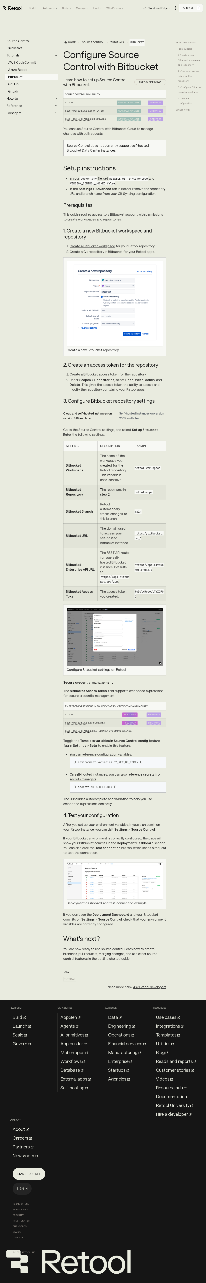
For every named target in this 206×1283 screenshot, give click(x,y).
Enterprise (155, 103)
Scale (20, 1034)
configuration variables (114, 754)
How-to (12, 98)
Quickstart (14, 48)
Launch (22, 1025)
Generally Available (128, 103)
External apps (75, 1078)
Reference (14, 106)
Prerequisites (185, 48)
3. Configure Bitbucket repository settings (190, 90)
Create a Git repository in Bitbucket (96, 252)
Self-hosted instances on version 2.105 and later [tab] (141, 416)
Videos (164, 1078)
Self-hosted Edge (76, 110)
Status (17, 1232)
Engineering (121, 1025)
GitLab (13, 91)
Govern (22, 1043)
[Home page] (69, 42)
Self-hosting (74, 1087)
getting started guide (113, 958)
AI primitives (74, 1034)
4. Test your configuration (185, 101)
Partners (23, 1146)
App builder (73, 1043)
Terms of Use (21, 1204)
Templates (168, 1034)
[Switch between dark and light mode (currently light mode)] (175, 8)
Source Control (18, 41)
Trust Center (21, 1221)
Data (115, 1017)
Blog (162, 1052)
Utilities (165, 1043)
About (21, 1129)
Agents (69, 1025)
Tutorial (69, 979)
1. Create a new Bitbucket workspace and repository (189, 60)
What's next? (183, 109)
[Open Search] (192, 8)
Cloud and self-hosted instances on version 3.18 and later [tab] (87, 416)
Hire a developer (174, 1114)
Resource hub (171, 1087)
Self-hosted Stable (77, 119)
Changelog (20, 1226)
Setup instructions (186, 42)
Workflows (72, 1061)
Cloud (69, 102)
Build (19, 1017)
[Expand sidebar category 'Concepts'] (56, 113)
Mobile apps (74, 1052)
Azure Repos (17, 69)
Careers (22, 1137)
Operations (121, 1034)
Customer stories (175, 1070)
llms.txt (18, 1237)
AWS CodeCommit (22, 62)
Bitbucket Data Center (83, 150)
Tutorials (13, 55)
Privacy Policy (22, 1209)
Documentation (171, 1096)
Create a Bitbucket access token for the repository (108, 374)
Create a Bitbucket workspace (92, 246)
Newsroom (25, 1155)
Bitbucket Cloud (124, 129)
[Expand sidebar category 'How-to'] (56, 98)
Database (71, 1070)
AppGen (70, 1017)
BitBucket (15, 77)
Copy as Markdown (150, 82)
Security (18, 1215)
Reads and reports (176, 1061)
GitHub (13, 84)
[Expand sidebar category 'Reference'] (56, 106)
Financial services (127, 1043)
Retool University (174, 1105)
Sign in (22, 1188)
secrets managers (83, 779)
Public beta (130, 714)
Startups (118, 1070)
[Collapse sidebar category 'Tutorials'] (56, 55)
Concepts (14, 113)
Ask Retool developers (149, 987)
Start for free (29, 1174)
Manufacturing (124, 1052)
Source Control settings (96, 430)
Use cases (168, 1017)
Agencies (119, 1078)
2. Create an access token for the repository (188, 76)
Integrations (170, 1025)
